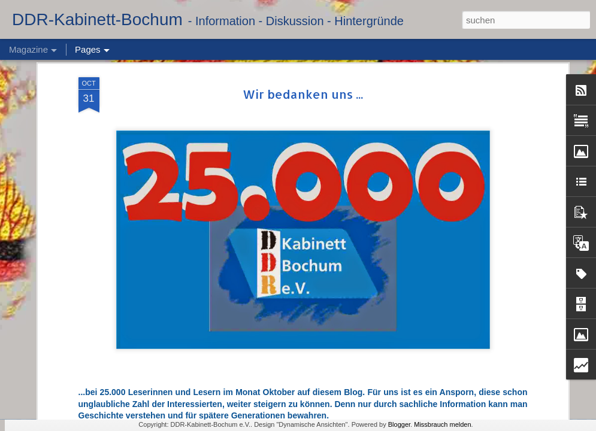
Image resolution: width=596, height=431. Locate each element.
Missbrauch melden (442, 424)
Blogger (399, 424)
